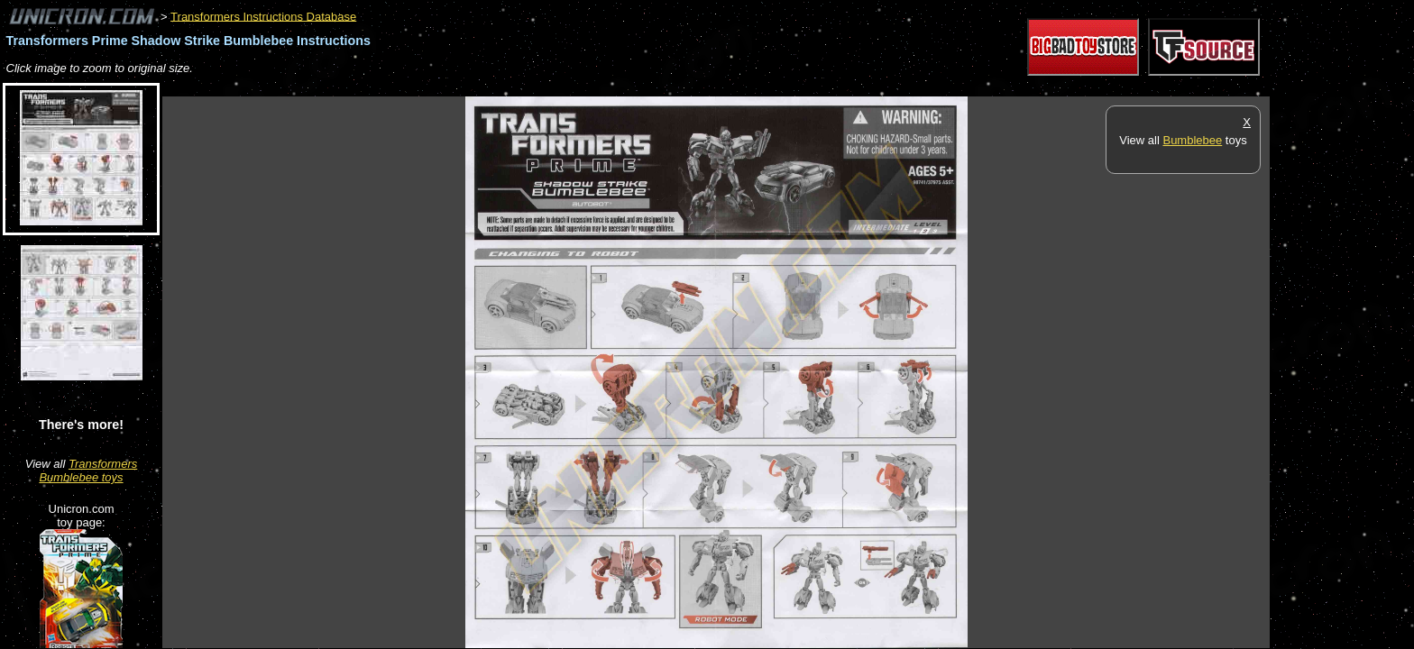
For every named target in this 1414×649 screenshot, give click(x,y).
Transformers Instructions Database (263, 16)
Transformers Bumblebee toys (88, 470)
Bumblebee (1192, 140)
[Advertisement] (490, 87)
